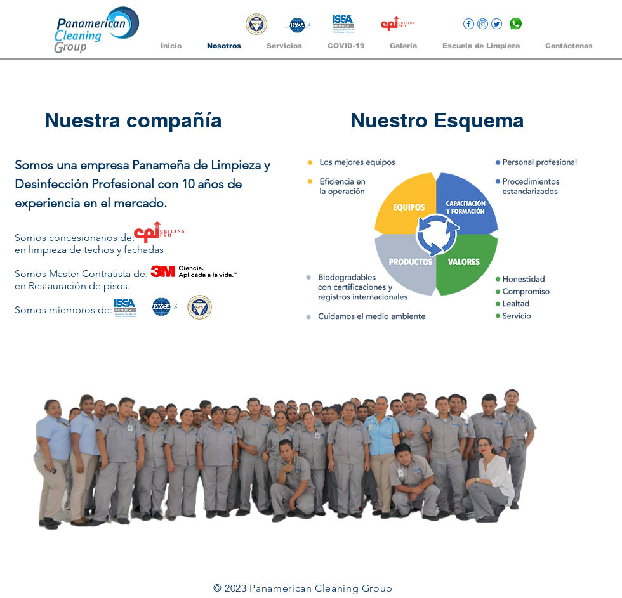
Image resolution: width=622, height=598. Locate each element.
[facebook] (468, 23)
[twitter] (496, 23)
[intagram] (482, 23)
